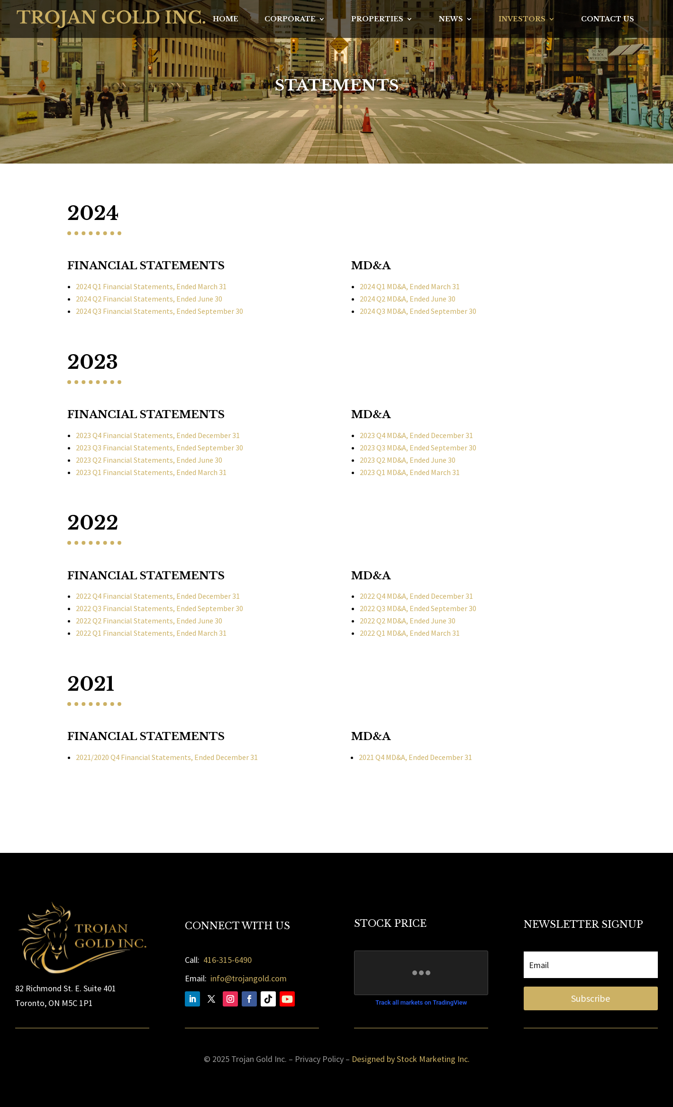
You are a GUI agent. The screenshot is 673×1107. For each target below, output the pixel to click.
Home (225, 19)
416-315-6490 (227, 959)
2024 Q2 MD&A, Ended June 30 (407, 298)
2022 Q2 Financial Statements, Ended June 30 (149, 620)
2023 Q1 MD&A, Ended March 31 (410, 472)
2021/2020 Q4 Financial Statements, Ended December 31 (167, 757)
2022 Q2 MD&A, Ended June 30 (407, 620)
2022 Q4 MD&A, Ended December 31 (416, 596)
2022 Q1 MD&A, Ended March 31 (410, 633)
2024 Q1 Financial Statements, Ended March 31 (151, 286)
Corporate (290, 19)
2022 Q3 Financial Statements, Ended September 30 (159, 608)
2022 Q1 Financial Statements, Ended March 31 (151, 633)
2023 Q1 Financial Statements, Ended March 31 (151, 472)
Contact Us (607, 19)
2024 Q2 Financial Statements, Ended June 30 (149, 298)
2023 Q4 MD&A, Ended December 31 (416, 435)
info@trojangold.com (248, 978)
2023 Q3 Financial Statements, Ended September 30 (159, 447)
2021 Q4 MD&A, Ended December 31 (415, 757)
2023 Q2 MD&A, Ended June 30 (407, 460)
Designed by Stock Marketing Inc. (411, 1058)
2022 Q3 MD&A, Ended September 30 (418, 608)
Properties (377, 19)
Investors (522, 19)
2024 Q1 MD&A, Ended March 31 (410, 286)
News (451, 19)
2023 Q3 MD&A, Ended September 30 (418, 447)
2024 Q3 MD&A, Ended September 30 (418, 311)
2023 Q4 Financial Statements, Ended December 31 (158, 435)
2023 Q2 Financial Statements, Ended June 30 (149, 460)
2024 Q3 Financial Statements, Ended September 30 (159, 311)
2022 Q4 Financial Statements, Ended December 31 (158, 596)
